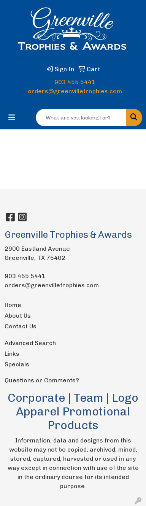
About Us (18, 315)
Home (13, 305)
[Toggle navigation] (12, 117)
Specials (17, 364)
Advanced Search (30, 343)
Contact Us (20, 326)
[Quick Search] (81, 117)
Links (12, 353)
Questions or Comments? (42, 380)
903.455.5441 (74, 82)
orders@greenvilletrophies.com (75, 91)
